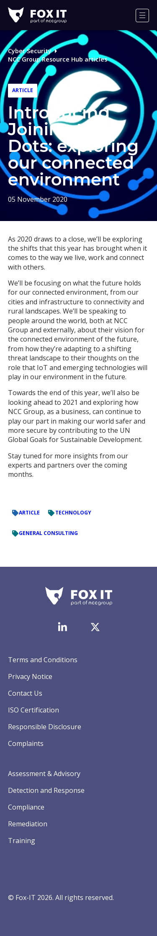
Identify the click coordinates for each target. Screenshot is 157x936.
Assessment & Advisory (44, 773)
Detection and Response (46, 790)
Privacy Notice (30, 676)
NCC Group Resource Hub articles (57, 59)
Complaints (26, 743)
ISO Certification (33, 710)
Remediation (27, 823)
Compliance (26, 807)
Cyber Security (29, 51)
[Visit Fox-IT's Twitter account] (95, 627)
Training (21, 840)
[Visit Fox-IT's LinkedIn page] (62, 626)
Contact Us (25, 693)
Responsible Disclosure (44, 726)
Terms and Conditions (42, 659)
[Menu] (142, 15)
